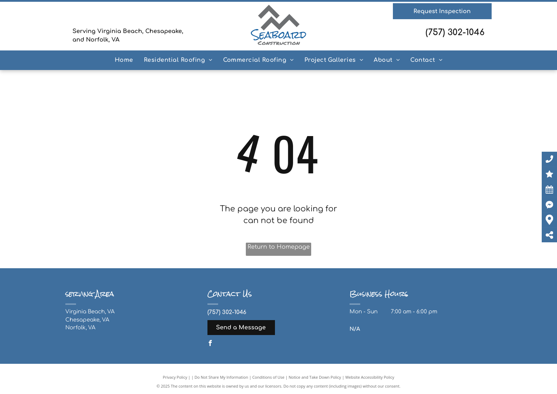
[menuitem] (124, 60)
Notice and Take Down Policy (315, 377)
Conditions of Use (268, 377)
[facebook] (210, 344)
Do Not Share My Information (221, 377)
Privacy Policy (175, 377)
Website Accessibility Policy (369, 377)
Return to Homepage (279, 247)
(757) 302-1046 (455, 32)
